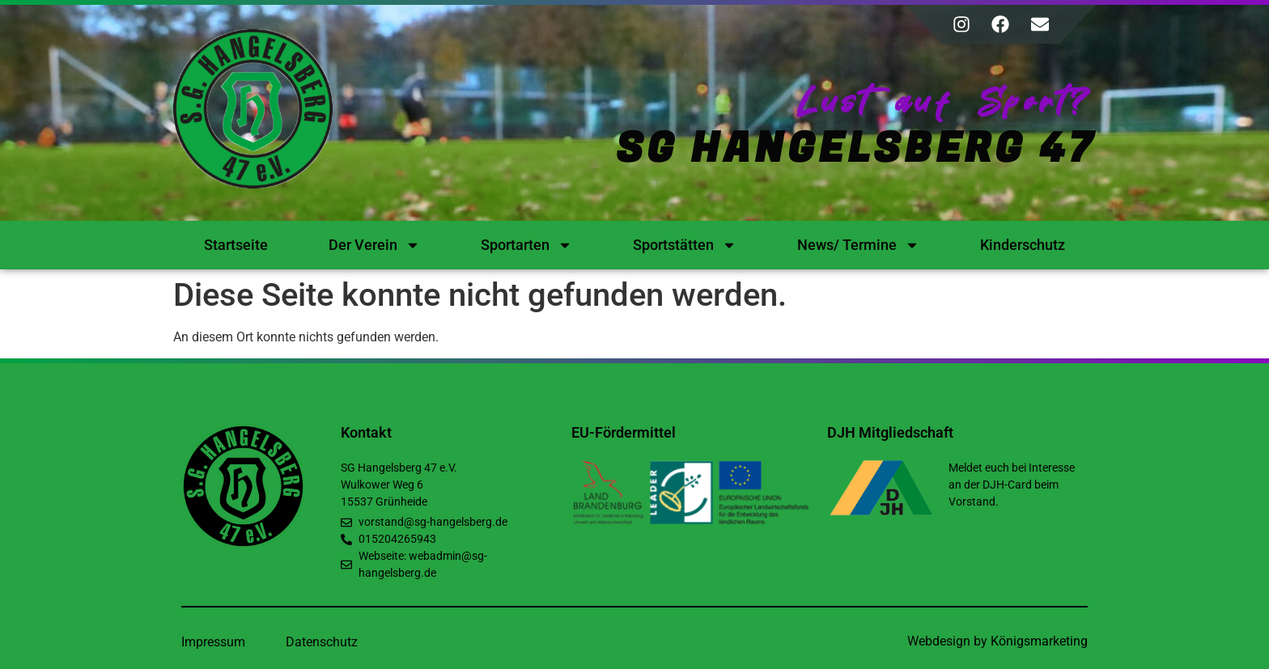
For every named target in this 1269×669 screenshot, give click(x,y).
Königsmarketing (1039, 641)
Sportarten (526, 245)
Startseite (236, 244)
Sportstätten (684, 245)
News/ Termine (858, 245)
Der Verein (374, 245)
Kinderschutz (1022, 244)
